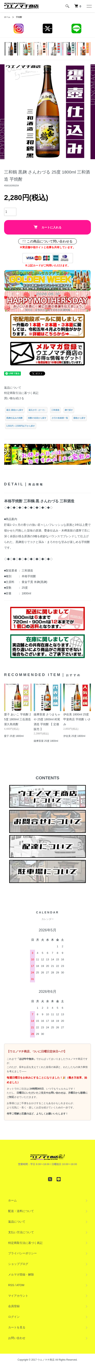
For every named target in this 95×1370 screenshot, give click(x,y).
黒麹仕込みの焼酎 (14, 418)
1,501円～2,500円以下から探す (20, 426)
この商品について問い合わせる (47, 241)
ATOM (20, 1285)
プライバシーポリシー (22, 1253)
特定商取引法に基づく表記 (21, 393)
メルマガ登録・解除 (21, 1274)
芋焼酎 (19, 17)
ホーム (7, 17)
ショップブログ (18, 1263)
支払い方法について (21, 1232)
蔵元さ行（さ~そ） (37, 410)
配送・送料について (21, 1211)
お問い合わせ (16, 1338)
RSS (11, 1285)
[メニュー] (89, 6)
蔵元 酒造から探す (14, 410)
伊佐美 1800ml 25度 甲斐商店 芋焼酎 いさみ (77, 719)
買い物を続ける (14, 398)
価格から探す (79, 418)
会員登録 (14, 1306)
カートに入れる (47, 227)
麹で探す (69, 410)
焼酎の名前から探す (37, 418)
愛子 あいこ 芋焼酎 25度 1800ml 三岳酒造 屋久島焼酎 (17, 719)
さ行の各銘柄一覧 (60, 418)
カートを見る (16, 1327)
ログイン (14, 1316)
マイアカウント (18, 1295)
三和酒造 (55, 410)
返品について (12, 387)
